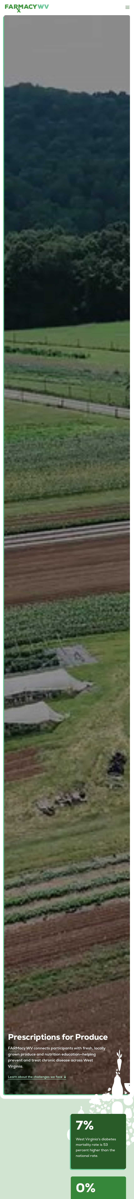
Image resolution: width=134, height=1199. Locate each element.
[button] (127, 7)
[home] (27, 8)
